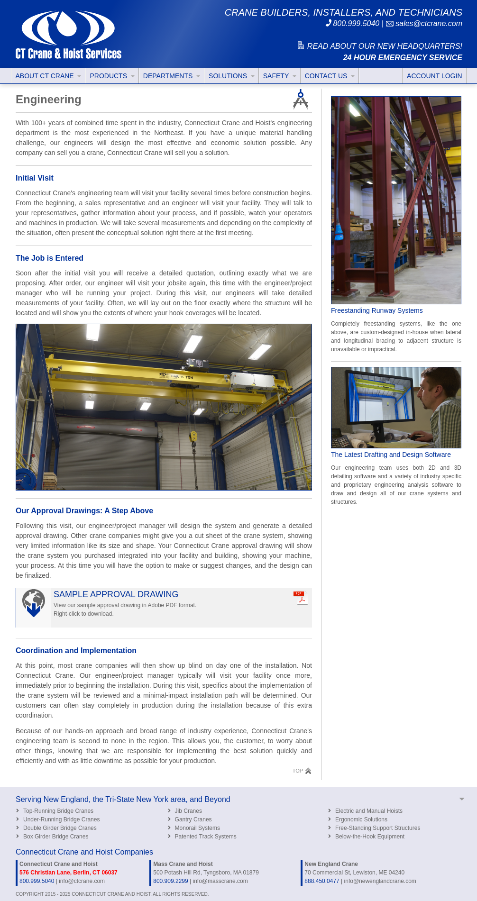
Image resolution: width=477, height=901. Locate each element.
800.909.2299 (170, 881)
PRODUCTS (112, 76)
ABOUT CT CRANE (49, 76)
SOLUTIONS (232, 76)
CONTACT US (330, 76)
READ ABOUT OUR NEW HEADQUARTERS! (379, 46)
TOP (302, 770)
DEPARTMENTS (171, 76)
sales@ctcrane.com (423, 23)
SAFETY (279, 76)
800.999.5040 (351, 23)
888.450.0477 (321, 881)
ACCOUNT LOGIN (434, 76)
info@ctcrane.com (82, 881)
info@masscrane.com (220, 881)
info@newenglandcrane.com (380, 881)
